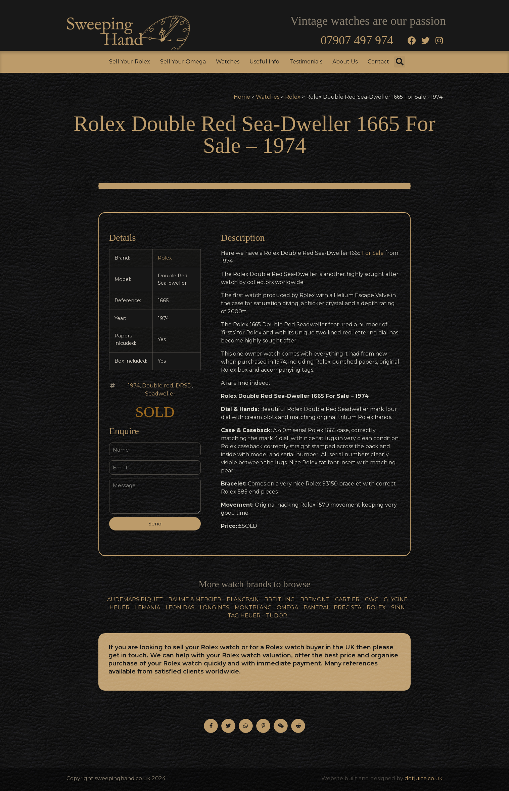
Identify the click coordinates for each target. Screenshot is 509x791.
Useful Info (264, 61)
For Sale (373, 253)
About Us (345, 61)
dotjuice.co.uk (424, 778)
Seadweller (160, 393)
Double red (157, 385)
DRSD (184, 385)
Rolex (292, 97)
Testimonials (305, 61)
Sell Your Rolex (129, 61)
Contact (378, 61)
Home (242, 97)
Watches (227, 61)
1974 (134, 385)
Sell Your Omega (183, 61)
